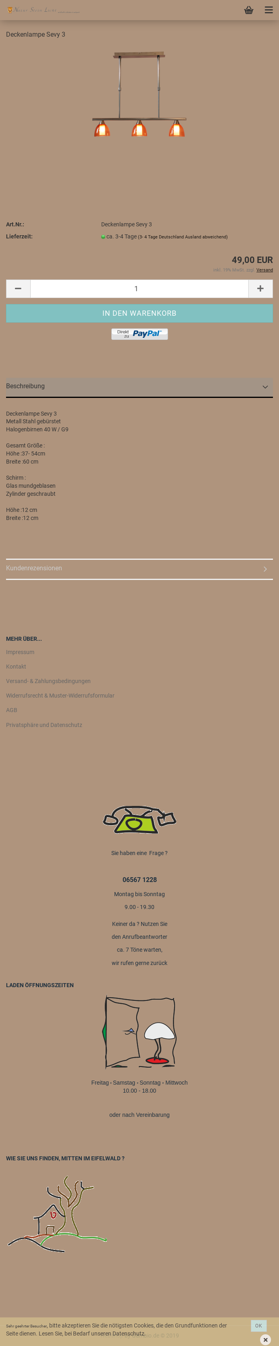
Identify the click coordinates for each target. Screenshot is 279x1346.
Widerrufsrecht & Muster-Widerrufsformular (60, 695)
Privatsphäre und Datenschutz (44, 725)
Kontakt (16, 666)
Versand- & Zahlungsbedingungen (48, 681)
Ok (258, 1326)
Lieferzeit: (19, 236)
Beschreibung (25, 386)
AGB (11, 710)
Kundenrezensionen (34, 568)
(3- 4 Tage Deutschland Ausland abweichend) (183, 237)
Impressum (20, 652)
